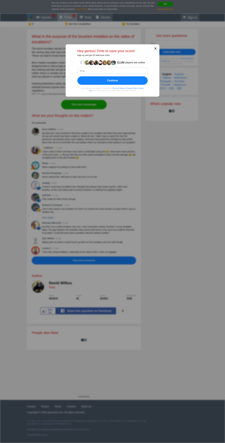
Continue (112, 80)
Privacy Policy (131, 88)
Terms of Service (118, 88)
